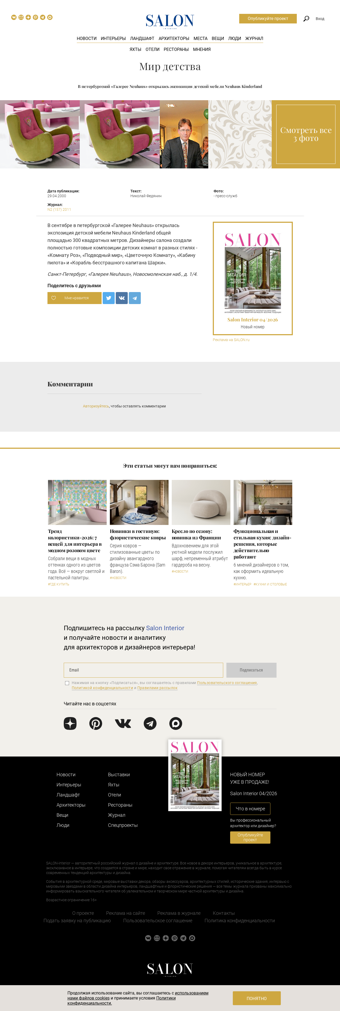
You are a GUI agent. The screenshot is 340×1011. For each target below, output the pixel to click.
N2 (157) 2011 (59, 209)
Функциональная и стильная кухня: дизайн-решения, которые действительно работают (262, 544)
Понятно (257, 998)
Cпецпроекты (123, 825)
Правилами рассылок (157, 688)
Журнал (254, 38)
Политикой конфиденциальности (102, 688)
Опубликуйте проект (268, 18)
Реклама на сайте (125, 913)
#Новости (118, 578)
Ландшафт (142, 38)
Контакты (224, 913)
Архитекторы (174, 38)
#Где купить (58, 584)
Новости (87, 38)
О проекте (83, 913)
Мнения (202, 49)
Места (200, 38)
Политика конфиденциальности (240, 920)
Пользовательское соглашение (157, 920)
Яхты (135, 49)
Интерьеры (113, 38)
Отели (152, 49)
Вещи (218, 38)
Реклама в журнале (179, 913)
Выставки (119, 774)
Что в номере (250, 808)
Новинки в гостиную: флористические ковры (138, 534)
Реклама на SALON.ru (231, 340)
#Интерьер (242, 584)
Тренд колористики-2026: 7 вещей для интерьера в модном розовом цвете (75, 540)
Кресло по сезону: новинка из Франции (196, 534)
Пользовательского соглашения (227, 683)
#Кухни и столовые (270, 584)
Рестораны (176, 49)
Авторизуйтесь (96, 406)
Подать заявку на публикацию (77, 920)
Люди (234, 38)
